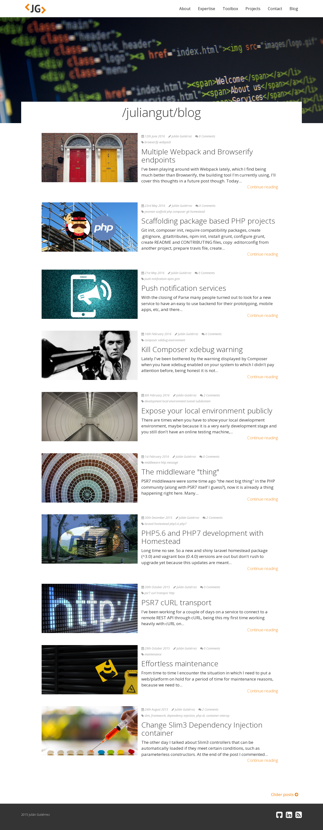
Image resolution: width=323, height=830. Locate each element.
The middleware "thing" (180, 472)
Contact (275, 8)
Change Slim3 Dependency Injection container (201, 729)
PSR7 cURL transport (176, 602)
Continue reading (262, 187)
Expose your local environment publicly (206, 411)
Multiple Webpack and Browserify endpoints (197, 155)
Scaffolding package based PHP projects (208, 221)
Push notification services (183, 288)
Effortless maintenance (179, 663)
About (185, 8)
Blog (294, 8)
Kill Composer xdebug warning (192, 349)
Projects (252, 8)
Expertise (206, 8)
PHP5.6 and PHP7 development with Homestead (202, 537)
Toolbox (230, 8)
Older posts (284, 794)
